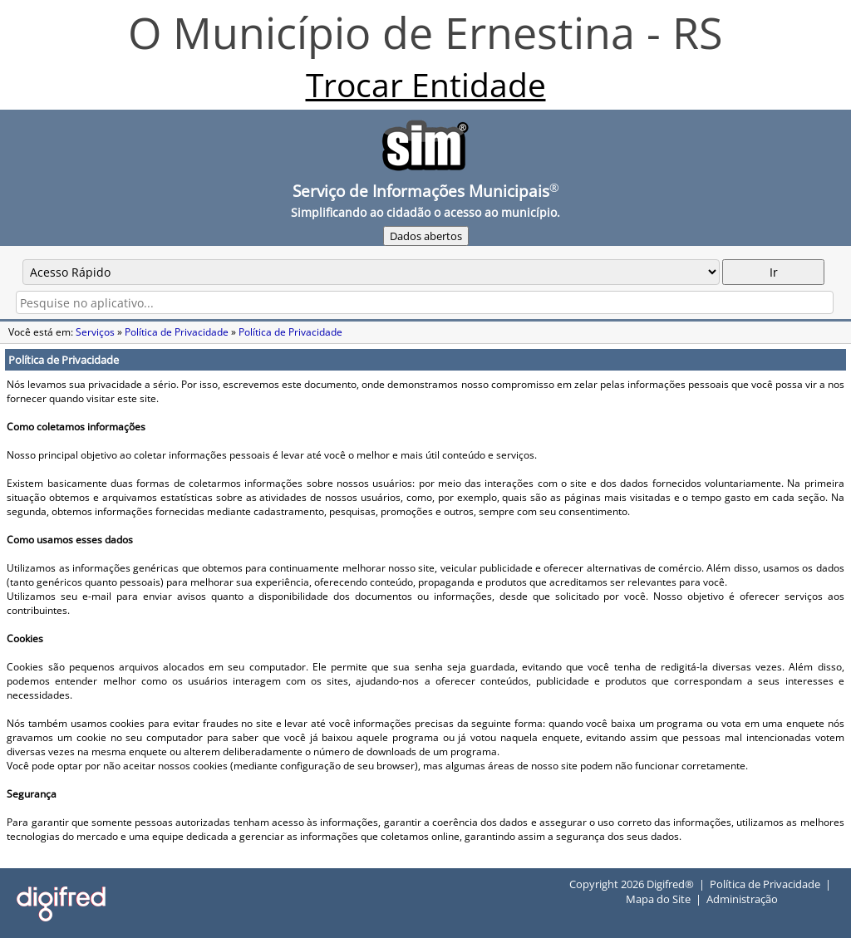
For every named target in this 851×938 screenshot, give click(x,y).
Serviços (95, 332)
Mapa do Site (658, 898)
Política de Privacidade (177, 332)
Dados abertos (426, 235)
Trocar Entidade (426, 84)
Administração (742, 898)
